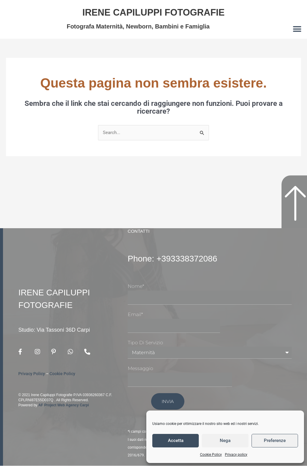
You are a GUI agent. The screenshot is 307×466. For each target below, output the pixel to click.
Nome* (136, 287)
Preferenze (275, 440)
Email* (135, 315)
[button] (297, 29)
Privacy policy (236, 455)
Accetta (175, 440)
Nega (225, 440)
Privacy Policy (31, 374)
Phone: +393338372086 (179, 258)
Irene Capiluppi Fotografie (153, 11)
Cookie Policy (211, 455)
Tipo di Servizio (145, 343)
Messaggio (140, 369)
